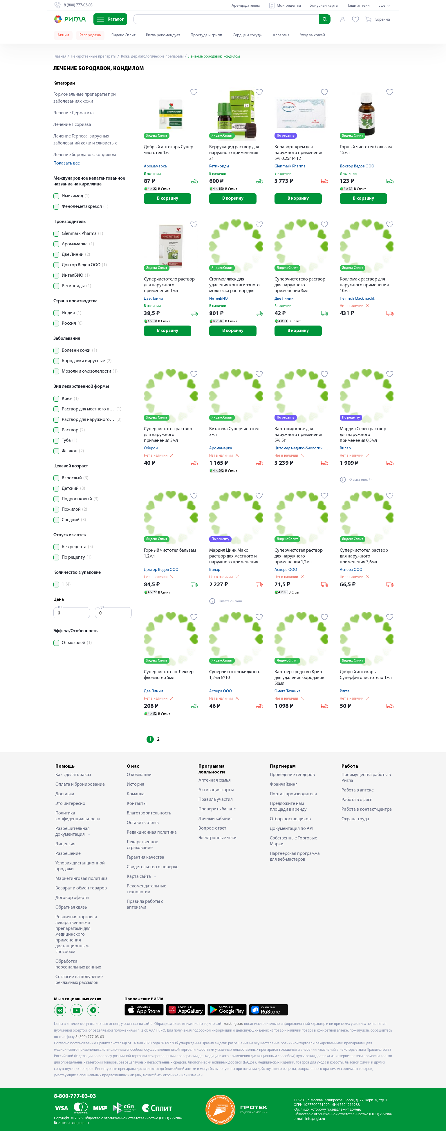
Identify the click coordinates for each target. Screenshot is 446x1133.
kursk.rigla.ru (233, 1025)
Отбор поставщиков (290, 820)
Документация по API (291, 830)
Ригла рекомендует (163, 35)
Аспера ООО (286, 571)
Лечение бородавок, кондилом (84, 155)
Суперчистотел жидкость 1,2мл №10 (234, 676)
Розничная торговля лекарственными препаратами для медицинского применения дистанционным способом (76, 936)
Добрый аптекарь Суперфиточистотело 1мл (366, 676)
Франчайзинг (283, 786)
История (135, 786)
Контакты (137, 805)
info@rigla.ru (315, 1120)
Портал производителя (293, 795)
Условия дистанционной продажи (80, 867)
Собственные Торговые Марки (293, 842)
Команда (136, 795)
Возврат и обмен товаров (81, 889)
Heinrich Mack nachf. (357, 299)
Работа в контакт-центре (367, 811)
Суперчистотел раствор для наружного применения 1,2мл (299, 558)
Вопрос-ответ (212, 830)
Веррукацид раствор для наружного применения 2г (234, 153)
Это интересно (70, 805)
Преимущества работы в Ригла (366, 779)
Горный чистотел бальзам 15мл (366, 150)
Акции (63, 35)
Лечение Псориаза (72, 124)
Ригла (345, 693)
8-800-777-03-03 (75, 1098)
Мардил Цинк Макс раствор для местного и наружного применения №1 (233, 558)
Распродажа (90, 35)
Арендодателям (246, 5)
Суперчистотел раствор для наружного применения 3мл (168, 436)
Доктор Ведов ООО (357, 166)
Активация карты (216, 791)
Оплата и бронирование (80, 786)
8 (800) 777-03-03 (89, 1038)
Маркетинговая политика (81, 880)
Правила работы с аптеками (145, 906)
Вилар (345, 450)
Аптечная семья (214, 782)
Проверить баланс (217, 810)
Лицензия (65, 845)
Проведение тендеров (292, 776)
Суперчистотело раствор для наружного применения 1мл (169, 286)
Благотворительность (149, 814)
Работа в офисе (357, 801)
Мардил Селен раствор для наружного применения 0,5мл (363, 436)
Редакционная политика (152, 834)
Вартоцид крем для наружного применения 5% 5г (299, 436)
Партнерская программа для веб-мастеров (295, 858)
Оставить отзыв (143, 824)
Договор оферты (72, 899)
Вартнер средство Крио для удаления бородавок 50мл (299, 679)
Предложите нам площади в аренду (288, 808)
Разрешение (68, 855)
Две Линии (153, 299)
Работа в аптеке (358, 791)
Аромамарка (155, 166)
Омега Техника (288, 693)
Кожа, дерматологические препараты (158, 56)
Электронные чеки (217, 839)
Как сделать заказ (73, 776)
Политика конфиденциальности (77, 817)
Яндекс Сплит (123, 35)
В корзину (171, 199)
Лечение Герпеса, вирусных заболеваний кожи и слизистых (85, 140)
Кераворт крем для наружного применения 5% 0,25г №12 (299, 153)
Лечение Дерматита (73, 113)
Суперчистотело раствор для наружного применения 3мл (300, 286)
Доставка (64, 795)
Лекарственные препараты (95, 56)
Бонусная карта (324, 5)
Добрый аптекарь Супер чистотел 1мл (168, 150)
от (60, 607)
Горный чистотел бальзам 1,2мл (170, 555)
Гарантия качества (145, 859)
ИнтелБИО (218, 299)
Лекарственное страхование (142, 846)
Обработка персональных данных (78, 966)
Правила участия (215, 801)
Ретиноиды (219, 166)
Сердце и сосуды (247, 35)
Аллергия (281, 35)
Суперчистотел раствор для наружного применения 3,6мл (364, 558)
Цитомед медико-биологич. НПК (303, 450)
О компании (139, 776)
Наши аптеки (358, 5)
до (102, 607)
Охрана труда (355, 820)
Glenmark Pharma (290, 166)
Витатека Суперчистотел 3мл (234, 433)
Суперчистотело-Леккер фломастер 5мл (169, 676)
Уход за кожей (312, 35)
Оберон (151, 450)
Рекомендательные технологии (146, 890)
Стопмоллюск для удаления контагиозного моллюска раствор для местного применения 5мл (236, 286)
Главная (60, 56)
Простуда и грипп (206, 35)
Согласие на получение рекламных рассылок (79, 981)
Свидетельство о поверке (152, 868)
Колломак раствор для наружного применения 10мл (364, 286)
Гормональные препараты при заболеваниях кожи (84, 98)
